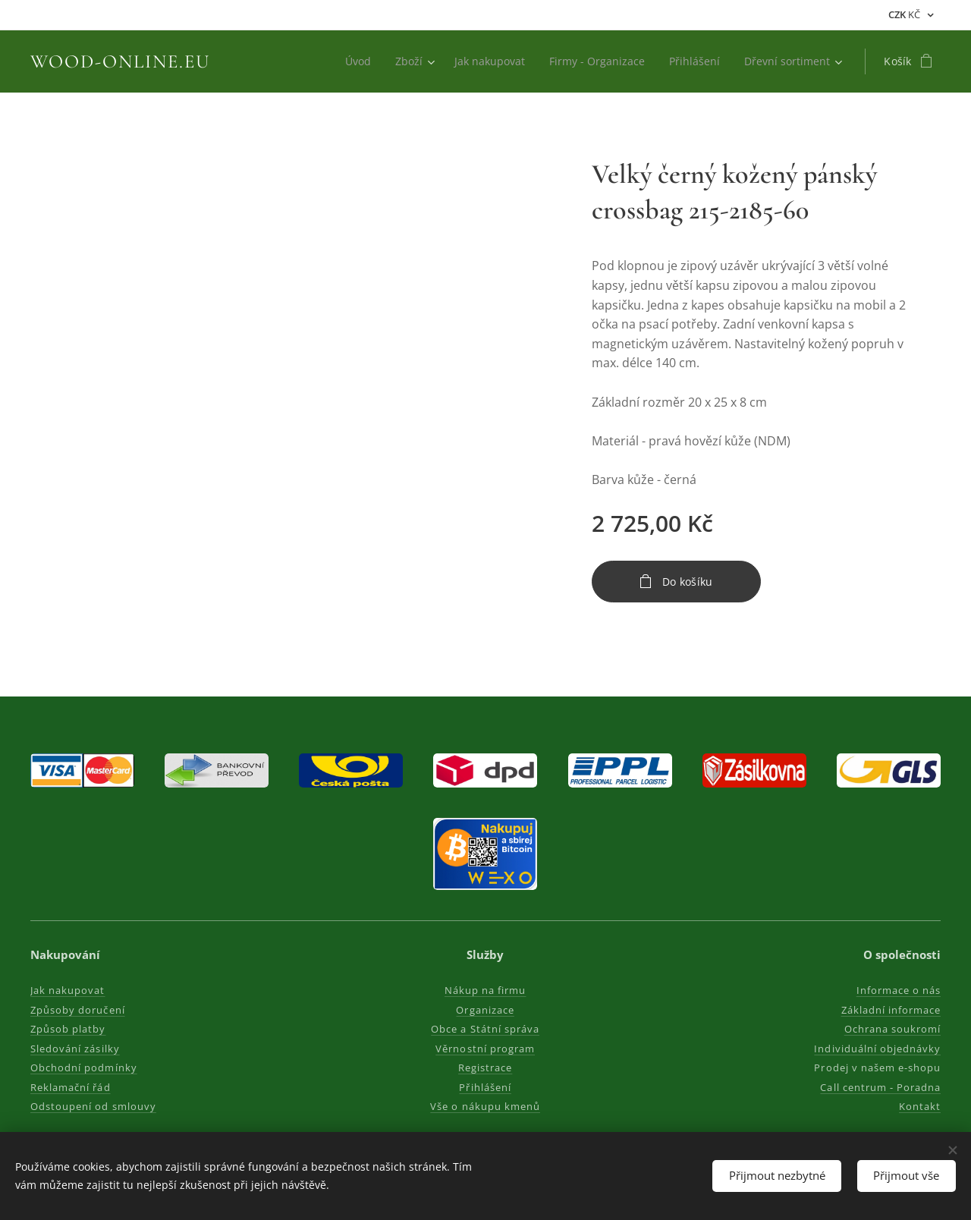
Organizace (485, 1010)
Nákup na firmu (485, 990)
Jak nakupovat (67, 990)
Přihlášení (485, 1087)
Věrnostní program (486, 1048)
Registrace (485, 1067)
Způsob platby (68, 1029)
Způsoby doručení (77, 1010)
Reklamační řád (70, 1087)
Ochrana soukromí (892, 1029)
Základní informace (891, 1010)
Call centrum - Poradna (880, 1087)
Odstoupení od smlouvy (93, 1106)
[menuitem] (349, 61)
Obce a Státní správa (486, 1029)
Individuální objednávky (877, 1048)
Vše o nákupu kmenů (486, 1106)
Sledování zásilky (75, 1048)
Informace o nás (898, 990)
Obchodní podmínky (83, 1067)
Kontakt (920, 1106)
